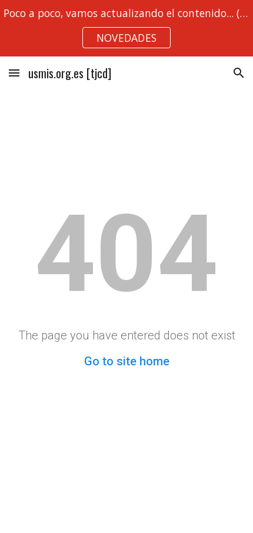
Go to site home (126, 361)
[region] (126, 28)
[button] (14, 72)
